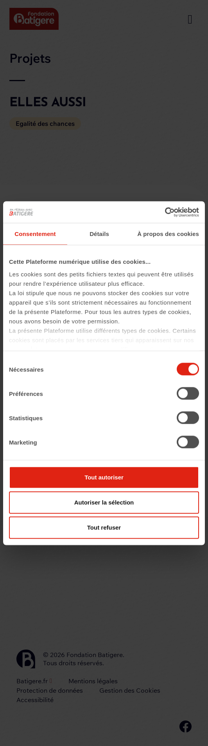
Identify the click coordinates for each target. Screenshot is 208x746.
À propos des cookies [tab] (168, 234)
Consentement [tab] (35, 234)
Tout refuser (104, 527)
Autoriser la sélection (104, 502)
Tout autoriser (104, 477)
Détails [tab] (99, 234)
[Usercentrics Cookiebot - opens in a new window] (165, 212)
